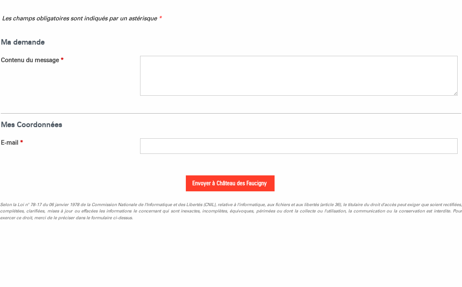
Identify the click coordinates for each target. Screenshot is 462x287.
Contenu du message (32, 60)
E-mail (12, 142)
